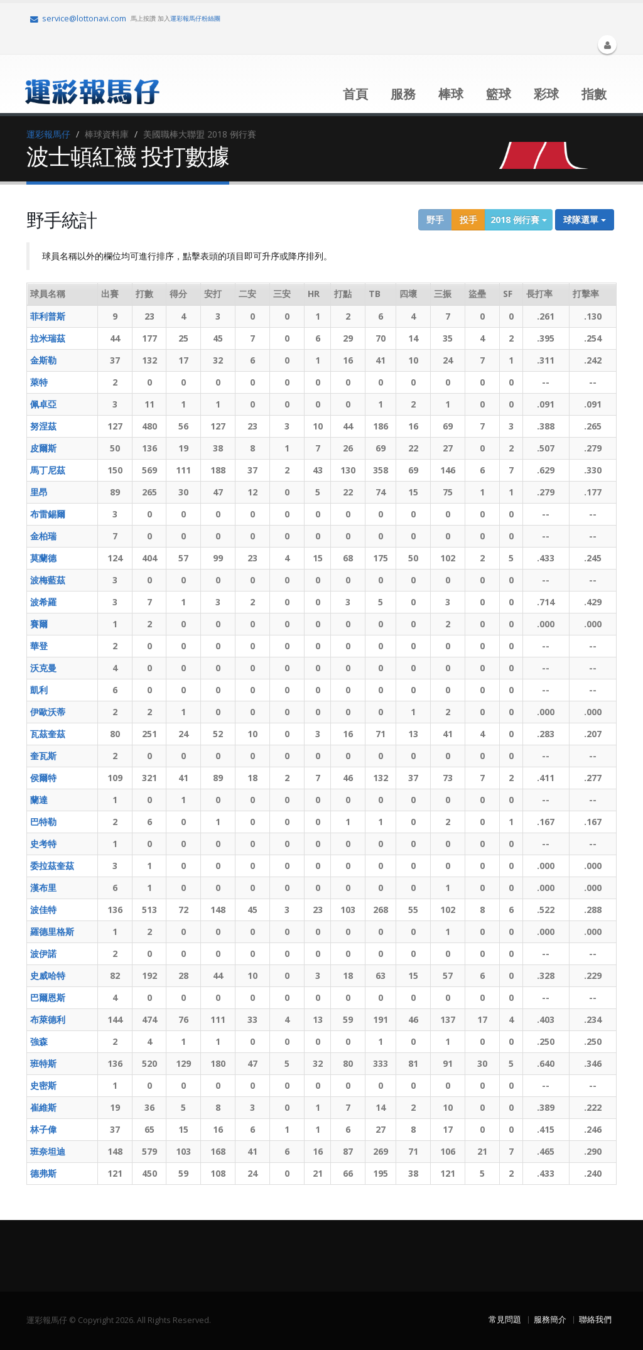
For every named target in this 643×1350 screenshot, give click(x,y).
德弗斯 (43, 1173)
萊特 (39, 382)
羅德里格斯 (52, 931)
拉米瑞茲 (47, 338)
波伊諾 (43, 953)
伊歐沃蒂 (47, 712)
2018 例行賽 (518, 219)
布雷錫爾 (47, 514)
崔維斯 (43, 1107)
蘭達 (39, 800)
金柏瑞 (43, 536)
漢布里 (43, 888)
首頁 (355, 93)
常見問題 (505, 1319)
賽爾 (39, 624)
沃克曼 (43, 668)
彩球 (546, 93)
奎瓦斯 (43, 756)
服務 (403, 93)
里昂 (39, 492)
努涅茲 (43, 426)
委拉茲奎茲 (52, 866)
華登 (39, 646)
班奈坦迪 (47, 1151)
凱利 (39, 690)
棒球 (450, 93)
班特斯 (43, 1063)
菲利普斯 (47, 316)
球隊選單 (584, 219)
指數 (594, 93)
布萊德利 (47, 1019)
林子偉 (43, 1129)
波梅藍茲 (47, 580)
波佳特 (43, 909)
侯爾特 (43, 778)
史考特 (43, 844)
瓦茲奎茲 (47, 734)
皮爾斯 (43, 448)
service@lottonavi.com (78, 18)
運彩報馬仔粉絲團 (195, 18)
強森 (39, 1041)
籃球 (498, 93)
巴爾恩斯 (47, 997)
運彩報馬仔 (48, 134)
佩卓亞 (43, 404)
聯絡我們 (595, 1319)
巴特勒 (43, 822)
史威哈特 (47, 975)
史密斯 (43, 1085)
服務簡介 (550, 1319)
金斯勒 (43, 360)
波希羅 (43, 602)
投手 (468, 219)
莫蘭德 (43, 558)
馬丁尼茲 (47, 470)
